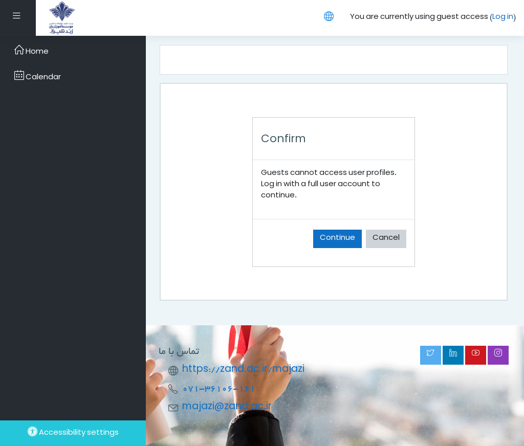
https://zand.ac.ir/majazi (243, 370)
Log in (502, 17)
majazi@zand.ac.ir (227, 407)
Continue (337, 238)
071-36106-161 (218, 389)
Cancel (386, 238)
